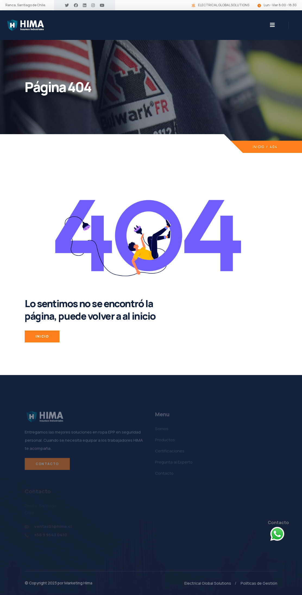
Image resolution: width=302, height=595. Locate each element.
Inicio (258, 146)
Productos (165, 441)
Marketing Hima (78, 582)
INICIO (42, 336)
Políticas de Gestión (259, 583)
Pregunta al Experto (174, 463)
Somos (161, 430)
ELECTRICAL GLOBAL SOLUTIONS (223, 5)
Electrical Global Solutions (207, 583)
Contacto (47, 465)
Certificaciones (169, 452)
